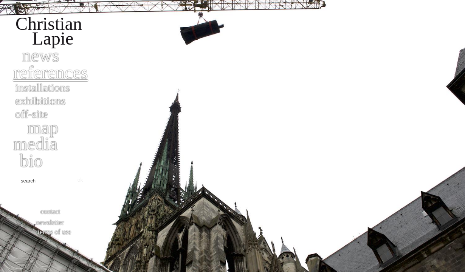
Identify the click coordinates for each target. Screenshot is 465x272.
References (50, 72)
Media (35, 144)
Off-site (31, 114)
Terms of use (54, 232)
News (40, 55)
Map (43, 127)
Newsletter (50, 222)
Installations (42, 87)
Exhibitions (40, 100)
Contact (50, 211)
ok (80, 180)
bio (31, 161)
